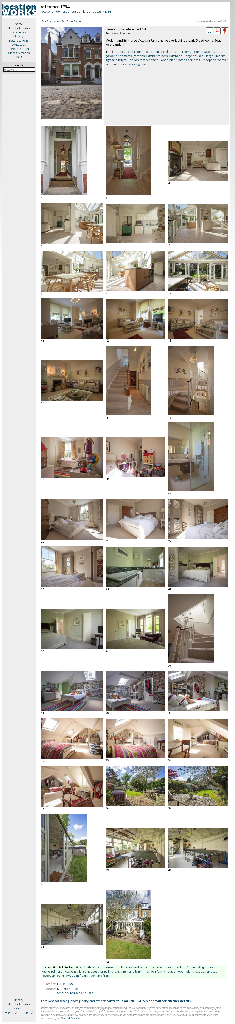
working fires (138, 64)
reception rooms (214, 60)
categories (18, 32)
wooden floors (116, 64)
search (19, 1008)
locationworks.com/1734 (210, 21)
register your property (19, 1012)
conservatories (204, 52)
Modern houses (68, 989)
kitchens (176, 56)
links (19, 57)
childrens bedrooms (177, 52)
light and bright (116, 60)
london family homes (143, 60)
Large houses (66, 984)
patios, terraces (189, 60)
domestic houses (68, 11)
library (18, 36)
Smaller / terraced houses (75, 993)
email (157, 1001)
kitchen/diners (158, 56)
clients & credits (19, 53)
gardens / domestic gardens (125, 56)
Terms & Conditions (71, 1018)
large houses (92, 11)
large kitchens (216, 56)
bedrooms (153, 52)
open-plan (168, 60)
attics (121, 52)
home (19, 24)
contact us (19, 44)
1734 (107, 11)
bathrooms (135, 52)
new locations (18, 40)
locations (47, 11)
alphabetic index (19, 28)
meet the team (19, 49)
